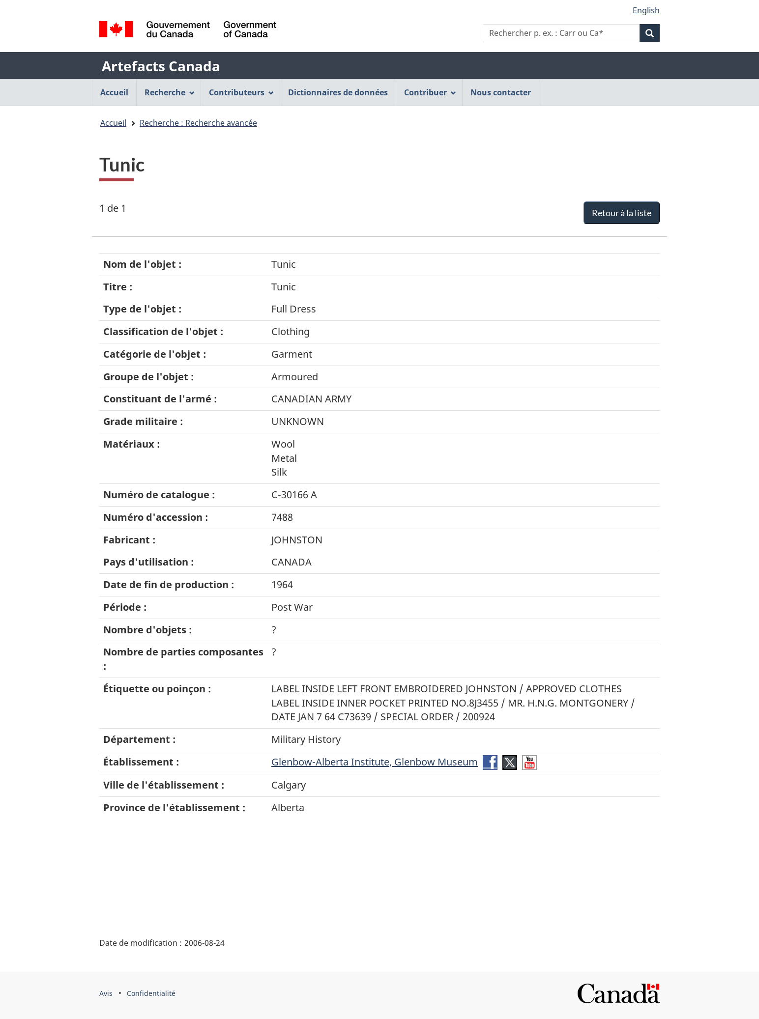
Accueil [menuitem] (114, 92)
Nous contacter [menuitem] (500, 92)
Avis (106, 993)
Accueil (113, 122)
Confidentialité (151, 993)
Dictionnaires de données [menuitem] (338, 92)
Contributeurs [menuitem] (241, 92)
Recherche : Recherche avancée (198, 122)
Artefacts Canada (161, 66)
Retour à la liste (621, 212)
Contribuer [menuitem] (430, 92)
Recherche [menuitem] (170, 92)
